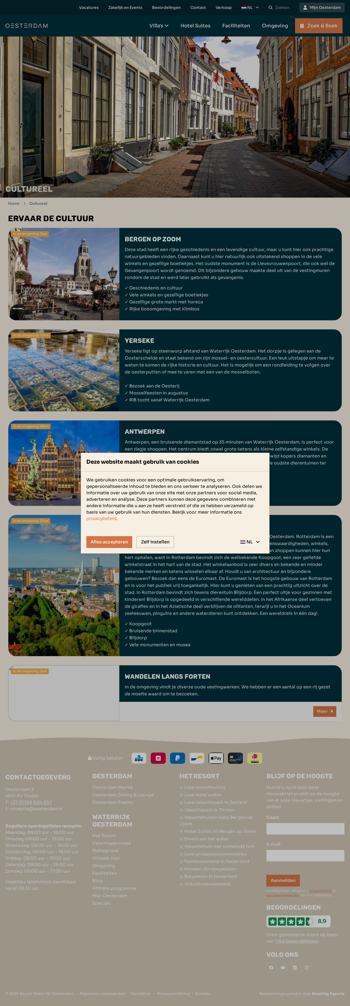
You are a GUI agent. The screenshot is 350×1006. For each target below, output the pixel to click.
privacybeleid (101, 518)
